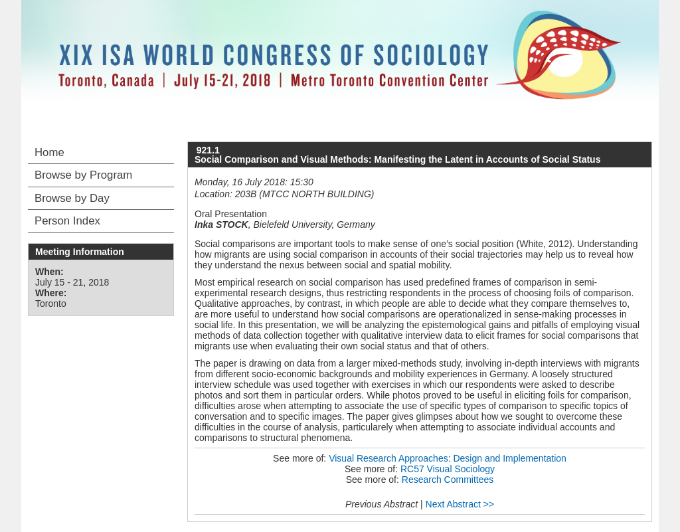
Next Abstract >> (460, 504)
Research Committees (448, 479)
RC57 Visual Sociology (447, 469)
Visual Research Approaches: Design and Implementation (447, 458)
